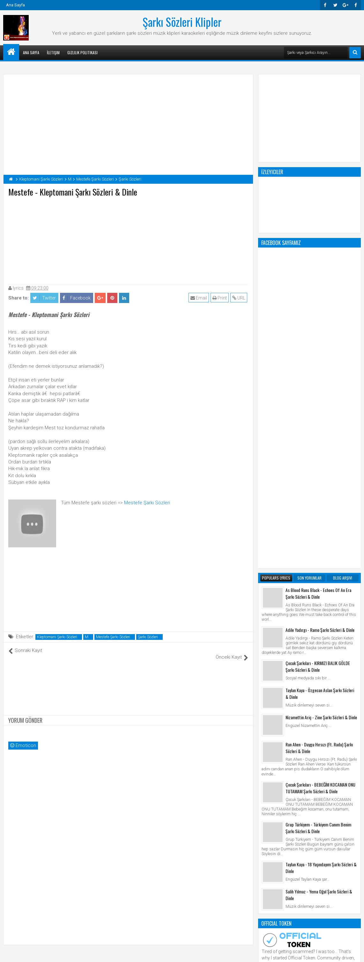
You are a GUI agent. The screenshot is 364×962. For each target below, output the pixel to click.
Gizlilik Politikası (82, 52)
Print (220, 297)
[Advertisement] (128, 239)
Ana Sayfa (15, 5)
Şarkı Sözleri (148, 637)
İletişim (53, 52)
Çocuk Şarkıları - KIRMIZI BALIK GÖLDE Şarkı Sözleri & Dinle (318, 409)
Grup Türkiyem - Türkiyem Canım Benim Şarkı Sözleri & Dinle (318, 571)
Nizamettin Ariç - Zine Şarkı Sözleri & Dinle (321, 460)
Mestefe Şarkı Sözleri (147, 503)
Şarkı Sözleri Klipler (182, 21)
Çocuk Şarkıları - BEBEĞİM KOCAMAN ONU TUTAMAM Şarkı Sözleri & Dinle (320, 531)
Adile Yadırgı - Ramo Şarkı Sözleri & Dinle (320, 373)
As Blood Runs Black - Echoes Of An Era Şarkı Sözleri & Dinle (318, 336)
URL (239, 297)
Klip (267, 793)
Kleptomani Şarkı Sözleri (57, 637)
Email (199, 297)
